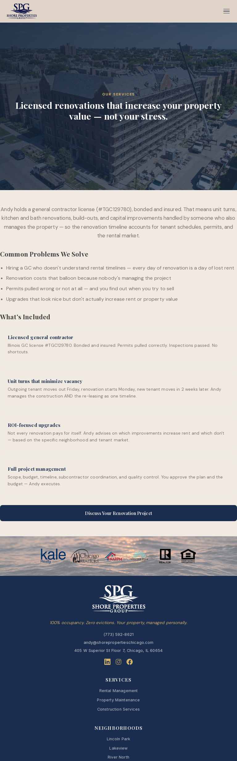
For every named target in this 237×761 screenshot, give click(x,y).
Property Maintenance (118, 700)
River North (118, 757)
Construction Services (118, 709)
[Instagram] (118, 663)
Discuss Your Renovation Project (118, 513)
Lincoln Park (119, 739)
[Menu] (226, 11)
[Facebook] (130, 663)
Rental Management (118, 690)
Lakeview (118, 748)
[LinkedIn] (107, 663)
